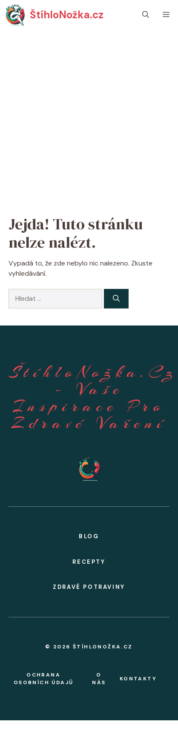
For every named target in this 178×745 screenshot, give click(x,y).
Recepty (88, 561)
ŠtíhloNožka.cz (66, 14)
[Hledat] (116, 298)
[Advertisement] (80, 114)
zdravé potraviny (89, 587)
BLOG (89, 536)
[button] (145, 15)
